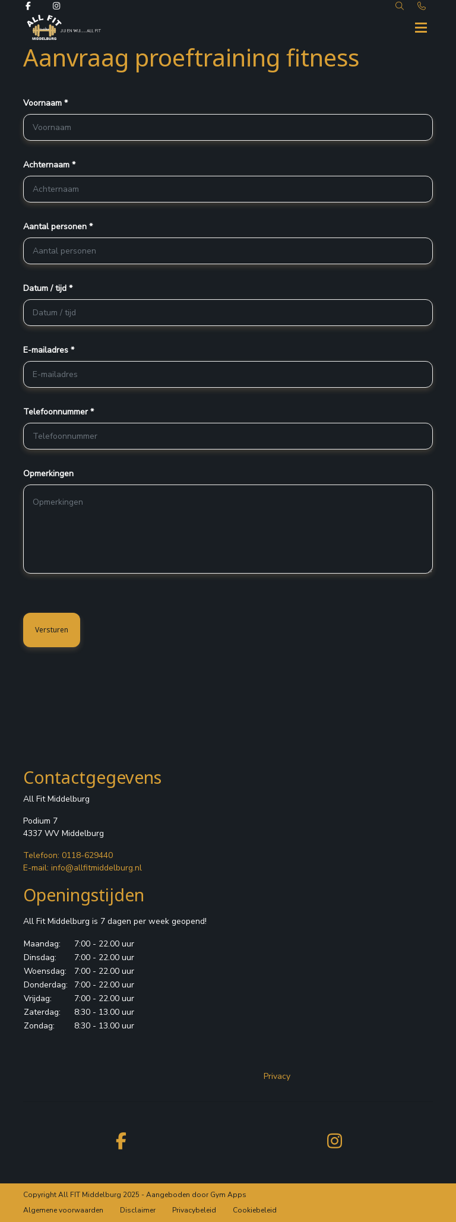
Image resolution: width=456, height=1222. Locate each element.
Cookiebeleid (255, 1210)
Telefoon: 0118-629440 (68, 855)
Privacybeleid (194, 1210)
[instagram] (335, 1140)
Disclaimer (138, 1210)
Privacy (277, 1076)
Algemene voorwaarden (63, 1210)
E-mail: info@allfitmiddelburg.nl (82, 867)
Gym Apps (228, 1194)
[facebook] (121, 1140)
